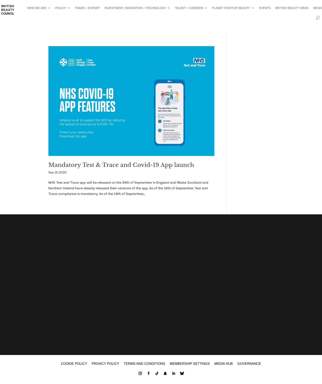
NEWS (317, 8)
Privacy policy (105, 363)
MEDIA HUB (223, 363)
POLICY (60, 8)
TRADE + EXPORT (87, 8)
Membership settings (190, 363)
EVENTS (265, 8)
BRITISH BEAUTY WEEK (292, 8)
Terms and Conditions (144, 363)
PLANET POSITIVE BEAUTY (231, 8)
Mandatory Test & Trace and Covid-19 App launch (121, 165)
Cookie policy (74, 363)
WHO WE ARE (37, 8)
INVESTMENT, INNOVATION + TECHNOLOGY (135, 8)
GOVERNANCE (249, 363)
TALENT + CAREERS (189, 8)
